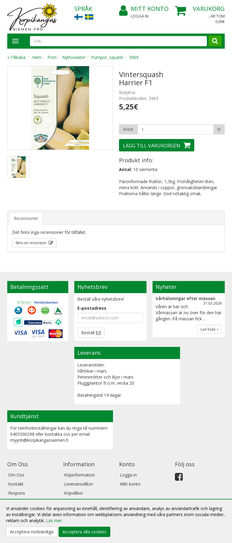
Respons (16, 493)
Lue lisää (209, 329)
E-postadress (91, 308)
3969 (134, 57)
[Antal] (175, 129)
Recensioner (26, 218)
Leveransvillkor (78, 484)
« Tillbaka (16, 57)
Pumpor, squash (107, 57)
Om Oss (16, 475)
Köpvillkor (73, 493)
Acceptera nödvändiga (31, 532)
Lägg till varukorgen (151, 145)
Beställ (88, 332)
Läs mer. (54, 520)
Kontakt (16, 484)
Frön (51, 57)
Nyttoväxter (73, 57)
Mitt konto (144, 9)
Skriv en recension (31, 242)
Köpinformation (79, 475)
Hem (37, 57)
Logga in (140, 16)
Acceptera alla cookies (84, 532)
